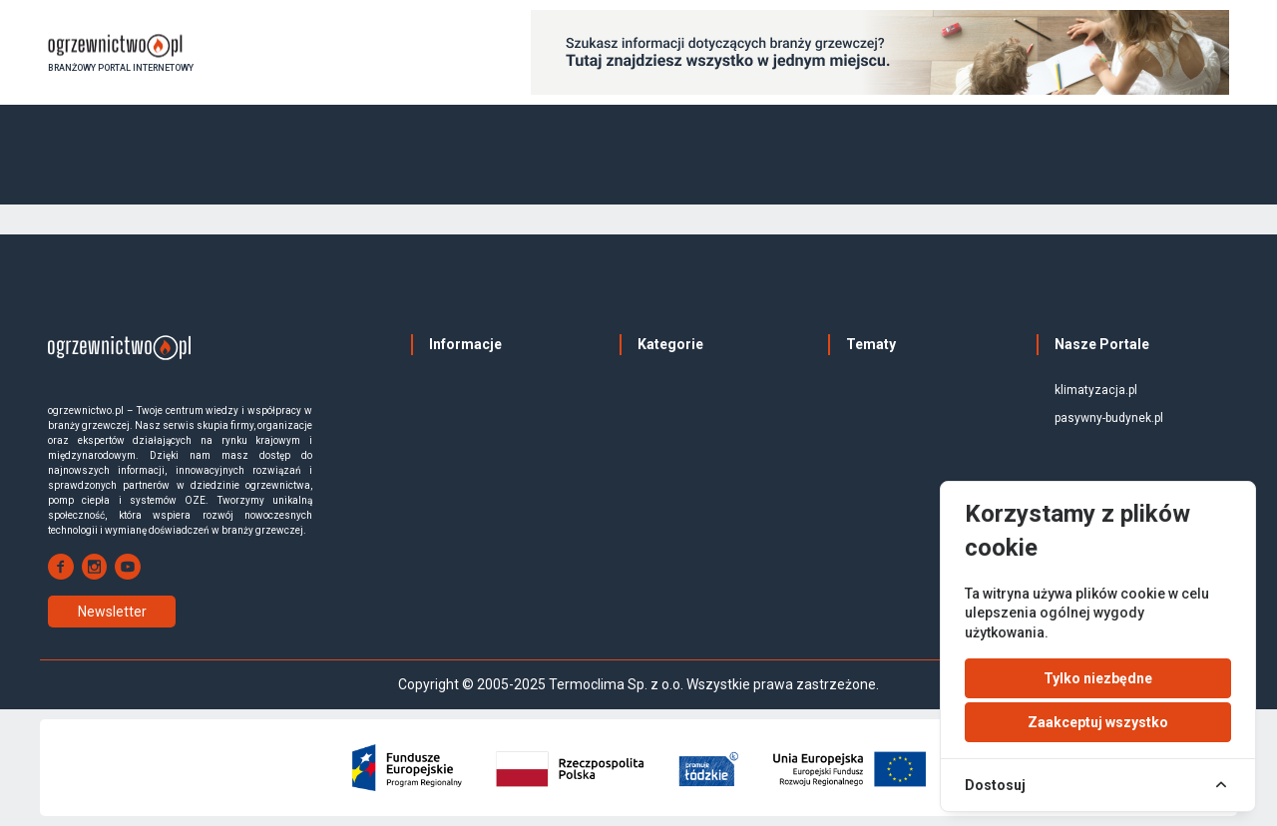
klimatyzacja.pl (1096, 390)
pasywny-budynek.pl (1109, 418)
